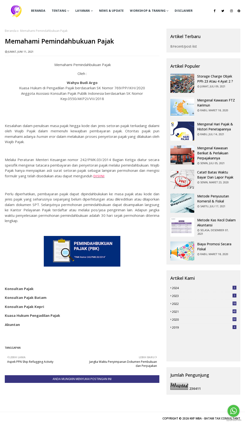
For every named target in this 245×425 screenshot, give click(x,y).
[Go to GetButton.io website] (233, 420)
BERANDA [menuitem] (38, 11)
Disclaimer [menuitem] (184, 11)
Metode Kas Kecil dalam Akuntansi (216, 222)
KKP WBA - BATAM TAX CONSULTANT (215, 418)
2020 (204, 319)
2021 (204, 311)
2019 (204, 327)
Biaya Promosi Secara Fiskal (214, 246)
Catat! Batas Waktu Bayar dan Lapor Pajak (215, 174)
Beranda (11, 31)
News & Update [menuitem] (111, 11)
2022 (204, 304)
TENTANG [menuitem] (59, 11)
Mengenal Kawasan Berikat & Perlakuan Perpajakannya (212, 153)
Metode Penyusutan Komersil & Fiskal (213, 198)
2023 (204, 296)
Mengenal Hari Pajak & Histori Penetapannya (215, 126)
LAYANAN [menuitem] (82, 11)
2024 (204, 288)
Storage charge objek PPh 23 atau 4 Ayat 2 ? (215, 79)
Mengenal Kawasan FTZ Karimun (216, 102)
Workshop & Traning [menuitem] (148, 11)
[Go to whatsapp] (233, 411)
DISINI (99, 175)
